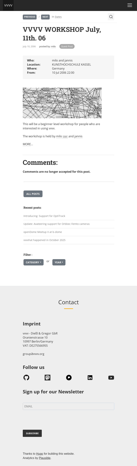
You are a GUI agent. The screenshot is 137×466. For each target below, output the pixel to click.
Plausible (45, 458)
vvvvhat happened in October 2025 (44, 240)
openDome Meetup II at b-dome (42, 232)
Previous (29, 16)
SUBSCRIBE (32, 433)
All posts (33, 194)
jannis (78, 136)
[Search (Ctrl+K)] (111, 16)
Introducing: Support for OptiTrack (44, 216)
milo (53, 46)
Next (45, 16)
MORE (27, 144)
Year (58, 262)
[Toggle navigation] (129, 5)
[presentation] (50, 421)
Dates (58, 17)
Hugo (39, 453)
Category (32, 262)
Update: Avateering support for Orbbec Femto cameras (56, 224)
